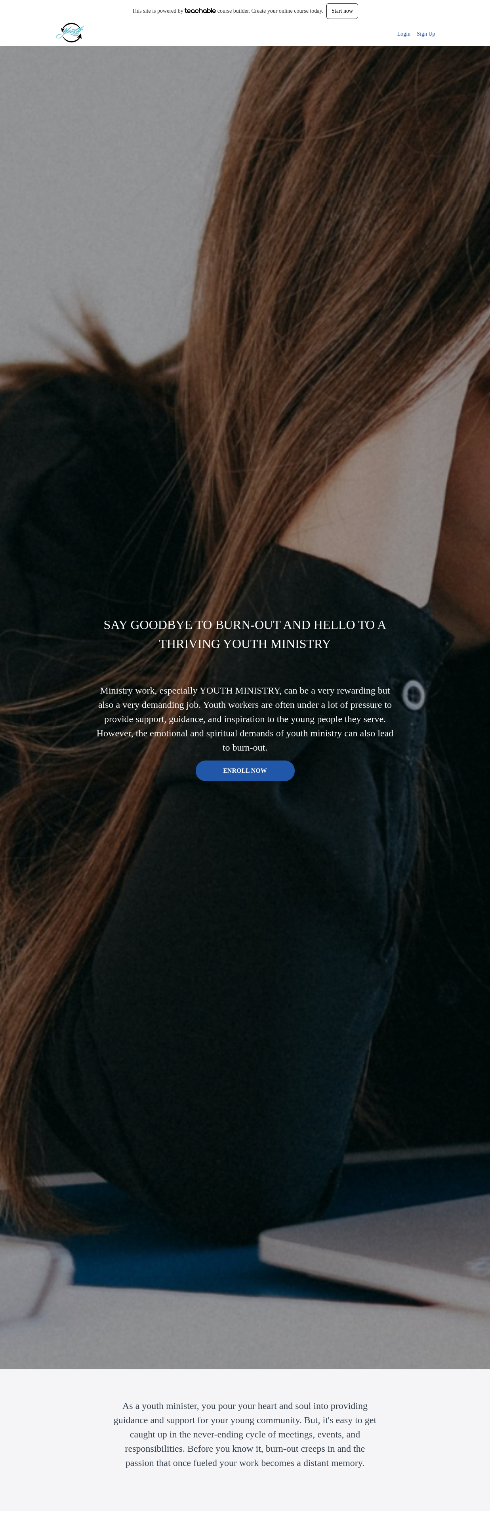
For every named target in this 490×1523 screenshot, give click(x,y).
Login (403, 34)
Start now (342, 11)
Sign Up (426, 34)
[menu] (413, 34)
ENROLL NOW (245, 770)
